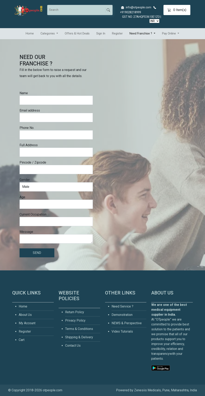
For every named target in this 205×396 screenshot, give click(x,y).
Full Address (29, 145)
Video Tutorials (122, 331)
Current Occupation (33, 214)
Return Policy (74, 312)
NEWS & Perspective (127, 323)
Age (22, 197)
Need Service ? (122, 306)
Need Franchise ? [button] (141, 33)
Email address (30, 110)
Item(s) (177, 10)
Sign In (100, 33)
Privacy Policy (75, 320)
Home (30, 33)
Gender (25, 180)
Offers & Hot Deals (77, 33)
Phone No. (27, 128)
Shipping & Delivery (79, 337)
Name (24, 93)
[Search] (77, 10)
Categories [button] (48, 33)
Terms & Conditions (79, 329)
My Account (27, 323)
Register (117, 33)
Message (26, 232)
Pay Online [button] (169, 33)
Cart (21, 340)
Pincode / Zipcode (33, 162)
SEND (37, 253)
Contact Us (73, 345)
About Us (25, 315)
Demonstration (122, 315)
